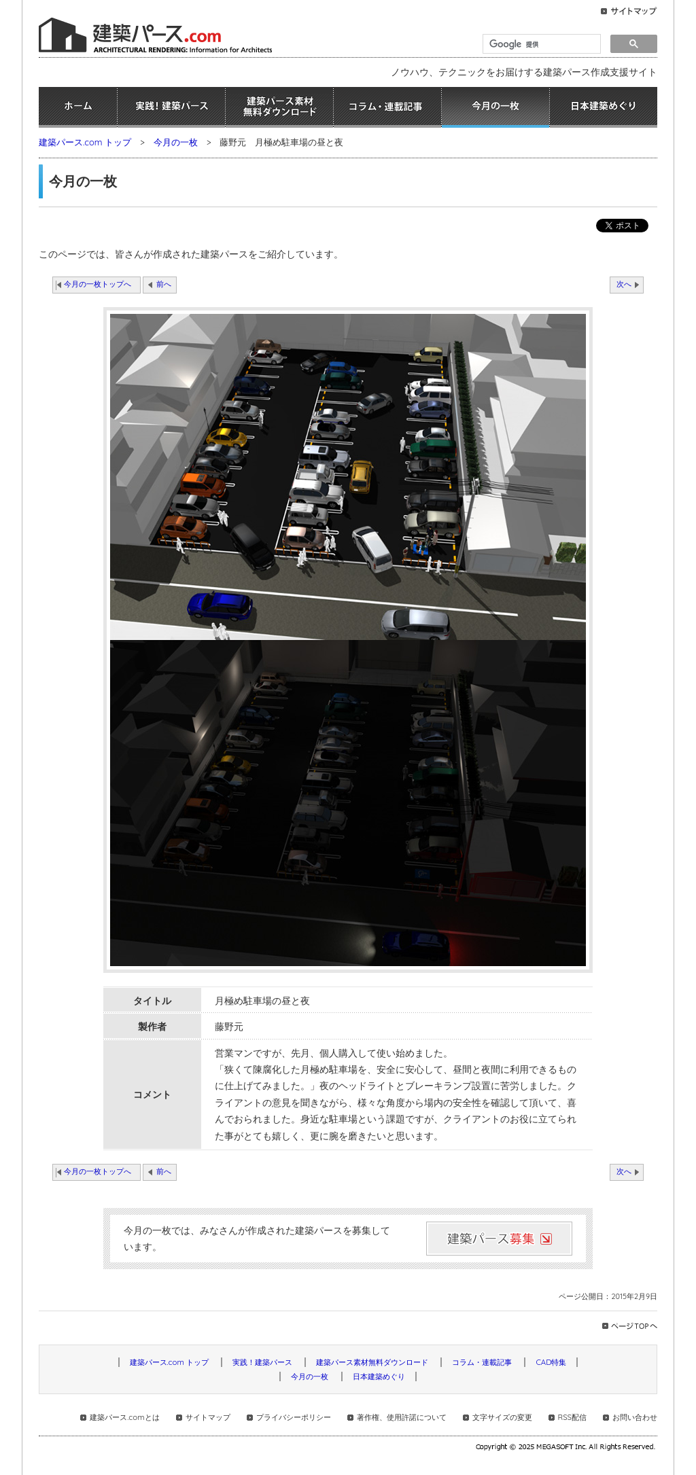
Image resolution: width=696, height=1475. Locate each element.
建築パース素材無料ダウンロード (279, 107)
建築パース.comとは (124, 1417)
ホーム (78, 107)
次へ (623, 284)
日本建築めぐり (603, 107)
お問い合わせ (634, 1417)
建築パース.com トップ (85, 142)
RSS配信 (572, 1417)
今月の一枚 (495, 107)
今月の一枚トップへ (97, 284)
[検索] (540, 44)
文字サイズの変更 (502, 1417)
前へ (163, 284)
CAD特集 (551, 1362)
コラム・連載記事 (387, 107)
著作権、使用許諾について (402, 1417)
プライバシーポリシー (293, 1417)
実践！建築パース (171, 107)
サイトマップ (208, 1417)
